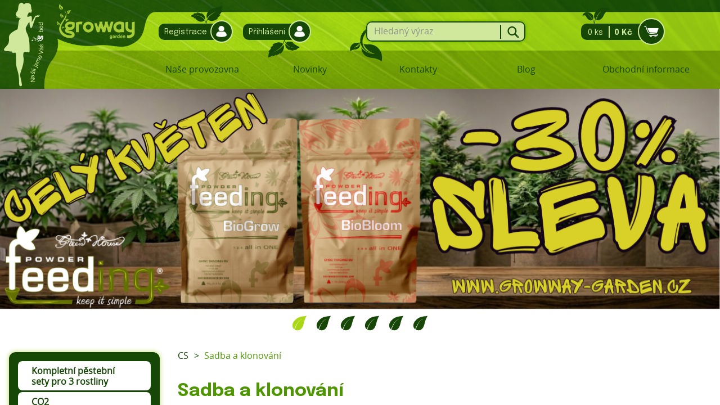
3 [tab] (348, 323)
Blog (526, 69)
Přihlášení (274, 32)
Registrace (193, 32)
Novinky (310, 69)
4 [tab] (372, 323)
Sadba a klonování (242, 355)
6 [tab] (420, 323)
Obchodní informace (646, 69)
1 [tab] (299, 323)
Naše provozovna (202, 69)
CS (183, 355)
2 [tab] (324, 323)
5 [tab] (396, 323)
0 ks (619, 32)
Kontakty (418, 69)
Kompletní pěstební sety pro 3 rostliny (73, 376)
